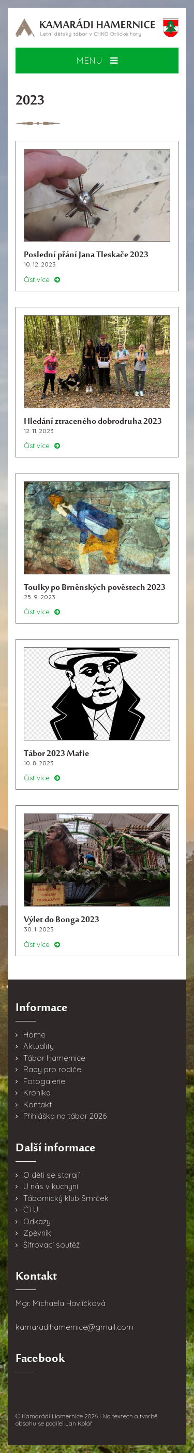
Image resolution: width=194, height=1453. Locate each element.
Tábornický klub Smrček (66, 1198)
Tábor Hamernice (54, 1058)
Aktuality (38, 1046)
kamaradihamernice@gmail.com (74, 1327)
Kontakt (37, 1104)
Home (34, 1035)
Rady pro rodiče (52, 1069)
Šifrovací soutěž (51, 1245)
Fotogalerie (44, 1081)
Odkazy (37, 1221)
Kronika (37, 1093)
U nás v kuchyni (50, 1186)
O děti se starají (51, 1175)
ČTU (30, 1209)
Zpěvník (37, 1233)
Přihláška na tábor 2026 (65, 1116)
